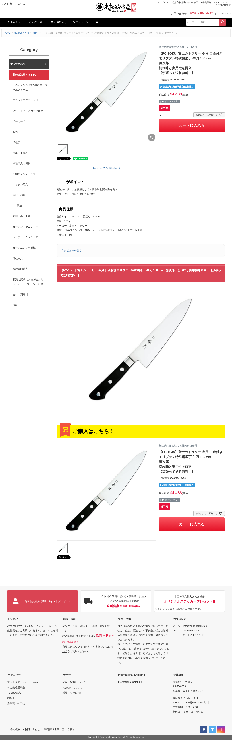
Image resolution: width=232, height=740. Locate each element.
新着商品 (14, 22)
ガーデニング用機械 (24, 247)
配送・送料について (73, 682)
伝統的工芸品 (20, 152)
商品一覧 (35, 22)
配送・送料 (69, 619)
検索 (222, 22)
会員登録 (206, 2)
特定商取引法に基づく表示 (185, 2)
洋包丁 (16, 142)
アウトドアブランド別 (25, 100)
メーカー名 (19, 121)
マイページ (80, 22)
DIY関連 (17, 205)
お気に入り (59, 22)
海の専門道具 (20, 268)
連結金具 (18, 258)
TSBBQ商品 (14, 692)
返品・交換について (73, 692)
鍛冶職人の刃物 (21, 163)
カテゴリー (14, 674)
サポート (68, 674)
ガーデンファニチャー (25, 226)
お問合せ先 (179, 619)
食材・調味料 (20, 294)
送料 (15, 305)
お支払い (13, 619)
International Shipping (131, 674)
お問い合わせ (224, 4)
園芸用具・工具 (21, 216)
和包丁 (36, 33)
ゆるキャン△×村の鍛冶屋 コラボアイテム (30, 87)
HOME (7, 33)
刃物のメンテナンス (24, 174)
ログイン (163, 2)
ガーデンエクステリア (25, 237)
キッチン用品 (20, 184)
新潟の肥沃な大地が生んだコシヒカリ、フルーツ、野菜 (29, 281)
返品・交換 (124, 619)
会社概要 (178, 674)
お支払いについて (72, 687)
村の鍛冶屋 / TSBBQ (24, 74)
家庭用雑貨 (19, 195)
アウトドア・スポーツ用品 (28, 110)
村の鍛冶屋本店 (21, 33)
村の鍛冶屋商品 (16, 687)
